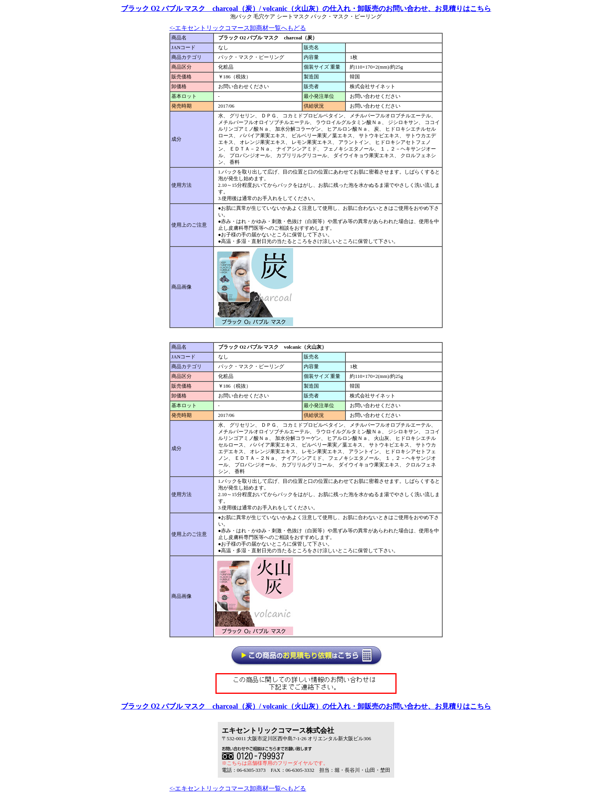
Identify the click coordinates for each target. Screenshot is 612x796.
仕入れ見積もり (334, 659)
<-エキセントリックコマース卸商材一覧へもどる (237, 28)
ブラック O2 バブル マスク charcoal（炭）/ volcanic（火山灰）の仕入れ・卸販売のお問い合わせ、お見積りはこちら (306, 8)
